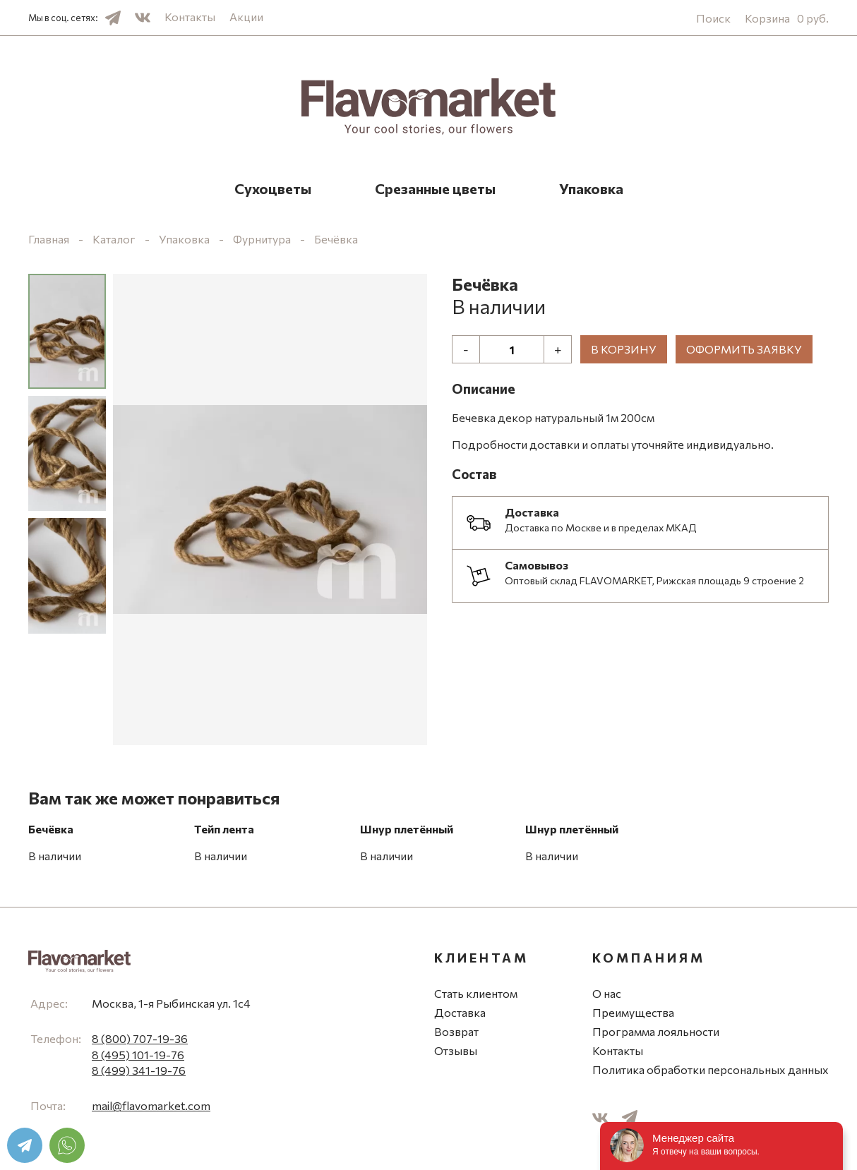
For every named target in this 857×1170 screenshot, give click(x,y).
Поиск (713, 18)
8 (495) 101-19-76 (138, 1054)
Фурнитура (262, 239)
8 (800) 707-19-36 (140, 1038)
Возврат (456, 1031)
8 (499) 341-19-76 (139, 1070)
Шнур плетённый (406, 829)
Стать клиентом (475, 993)
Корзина (787, 18)
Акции (246, 16)
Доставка (460, 1012)
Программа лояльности (655, 1031)
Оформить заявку (744, 349)
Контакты (189, 16)
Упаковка (591, 188)
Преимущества (633, 1012)
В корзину (624, 349)
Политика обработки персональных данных (710, 1069)
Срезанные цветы (435, 188)
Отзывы (455, 1050)
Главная (48, 239)
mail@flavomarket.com (151, 1105)
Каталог (114, 239)
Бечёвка (336, 239)
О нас (606, 993)
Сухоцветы (272, 188)
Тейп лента (224, 829)
